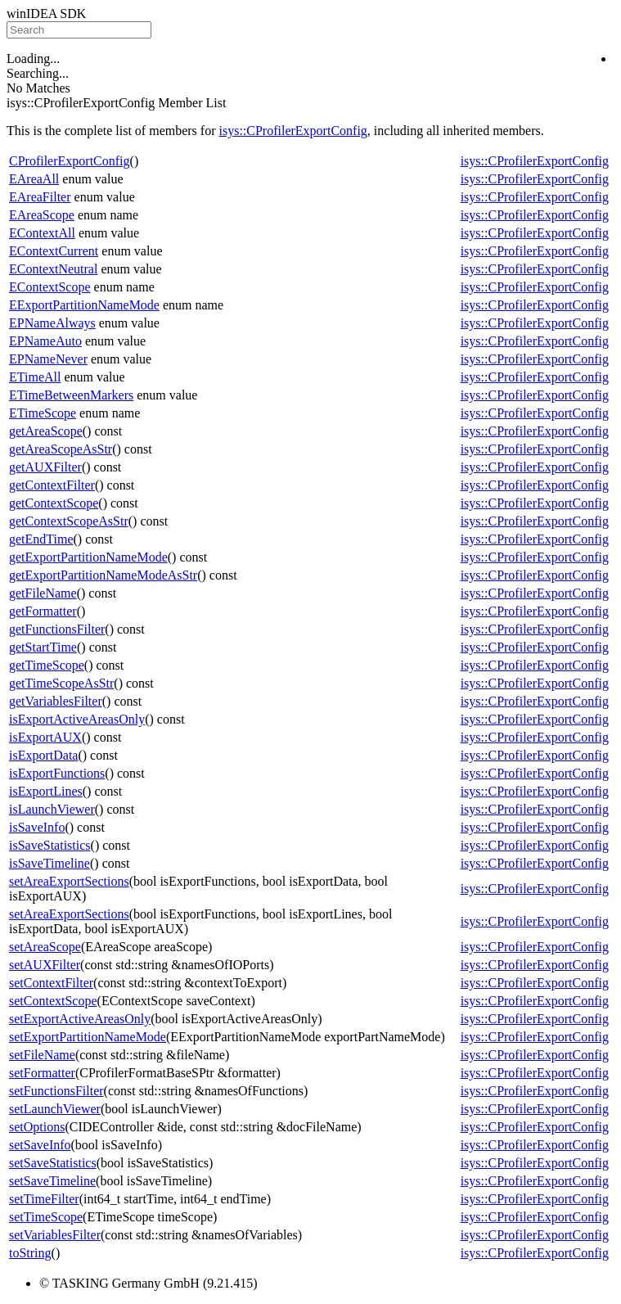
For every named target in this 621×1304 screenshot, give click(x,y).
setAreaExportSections (69, 881)
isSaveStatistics (50, 845)
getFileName (43, 593)
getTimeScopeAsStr (61, 683)
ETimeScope (42, 413)
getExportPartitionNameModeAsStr (103, 575)
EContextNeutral (53, 269)
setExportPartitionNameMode (87, 1037)
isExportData (43, 755)
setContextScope (53, 1001)
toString (30, 1253)
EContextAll (42, 233)
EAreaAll (34, 179)
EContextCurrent (53, 251)
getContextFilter (52, 485)
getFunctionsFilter (57, 629)
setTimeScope (46, 1217)
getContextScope (53, 503)
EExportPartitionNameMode (84, 305)
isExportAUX (45, 737)
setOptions (37, 1127)
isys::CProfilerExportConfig (293, 131)
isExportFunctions (57, 773)
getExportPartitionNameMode (88, 557)
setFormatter (42, 1073)
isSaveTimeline (49, 863)
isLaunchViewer (52, 809)
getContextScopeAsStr (68, 521)
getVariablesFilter (55, 701)
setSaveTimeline (52, 1181)
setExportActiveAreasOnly (80, 1019)
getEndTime (41, 539)
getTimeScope (46, 665)
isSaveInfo (37, 827)
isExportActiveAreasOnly (77, 719)
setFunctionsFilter (56, 1091)
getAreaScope (46, 431)
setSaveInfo (40, 1145)
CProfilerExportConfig (69, 161)
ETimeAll (35, 377)
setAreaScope (45, 947)
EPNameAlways (52, 323)
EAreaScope (41, 215)
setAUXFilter (44, 965)
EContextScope (50, 287)
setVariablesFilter (55, 1235)
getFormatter (43, 611)
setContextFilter (51, 983)
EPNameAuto (45, 341)
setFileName (42, 1055)
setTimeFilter (44, 1199)
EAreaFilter (40, 197)
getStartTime (43, 647)
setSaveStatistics (53, 1163)
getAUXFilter (45, 467)
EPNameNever (48, 359)
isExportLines (46, 791)
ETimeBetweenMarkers (71, 395)
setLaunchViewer (55, 1109)
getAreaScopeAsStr (60, 449)
